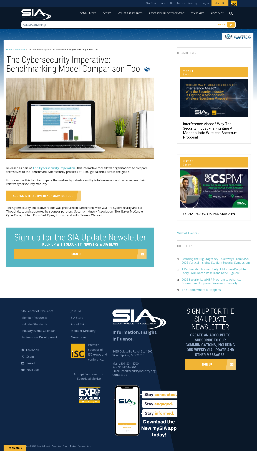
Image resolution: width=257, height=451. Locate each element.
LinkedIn (31, 363)
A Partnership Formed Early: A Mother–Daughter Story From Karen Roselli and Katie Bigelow (214, 271)
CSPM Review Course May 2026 (209, 214)
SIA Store (151, 3)
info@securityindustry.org (138, 371)
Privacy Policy (69, 446)
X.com (30, 357)
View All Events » (188, 233)
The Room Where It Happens (201, 290)
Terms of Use (84, 446)
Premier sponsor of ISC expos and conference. (97, 352)
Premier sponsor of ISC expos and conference (234, 4)
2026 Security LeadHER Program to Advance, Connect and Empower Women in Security (211, 281)
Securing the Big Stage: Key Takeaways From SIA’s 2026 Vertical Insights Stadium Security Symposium (216, 261)
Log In (205, 3)
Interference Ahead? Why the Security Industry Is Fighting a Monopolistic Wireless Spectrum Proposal (210, 131)
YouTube (32, 370)
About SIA (166, 3)
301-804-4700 (129, 364)
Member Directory (187, 3)
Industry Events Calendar (38, 331)
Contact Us (119, 375)
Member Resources (130, 13)
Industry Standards (34, 324)
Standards (198, 13)
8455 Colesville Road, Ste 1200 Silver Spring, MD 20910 (132, 353)
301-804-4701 (127, 367)
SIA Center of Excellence (37, 311)
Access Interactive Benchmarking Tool (43, 196)
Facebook (32, 350)
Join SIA (220, 3)
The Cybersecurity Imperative (54, 168)
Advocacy (217, 13)
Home (9, 49)
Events (107, 13)
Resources (20, 49)
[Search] (231, 14)
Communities (88, 13)
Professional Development (166, 13)
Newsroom (78, 337)
